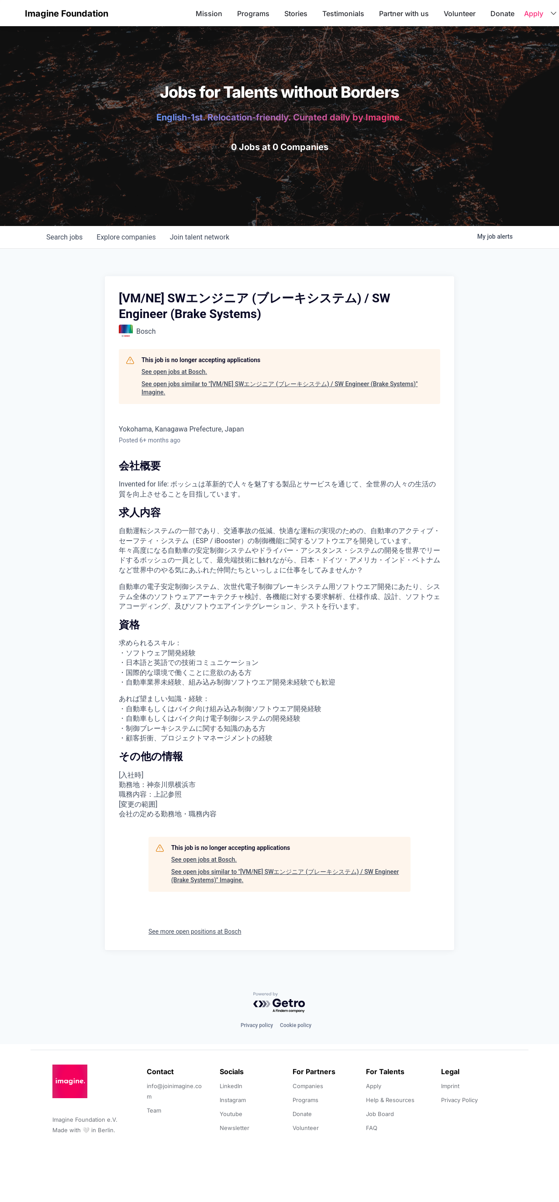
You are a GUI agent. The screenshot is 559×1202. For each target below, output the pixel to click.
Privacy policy (257, 1025)
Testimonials (343, 13)
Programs (253, 13)
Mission (209, 13)
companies (126, 237)
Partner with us (404, 13)
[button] (14, 13)
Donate (502, 13)
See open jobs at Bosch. (174, 371)
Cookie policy (295, 1025)
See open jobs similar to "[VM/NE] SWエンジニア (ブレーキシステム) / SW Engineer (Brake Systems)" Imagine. (279, 388)
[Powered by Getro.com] (279, 1003)
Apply (533, 13)
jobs (64, 237)
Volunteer (460, 13)
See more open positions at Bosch (194, 931)
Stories (295, 13)
